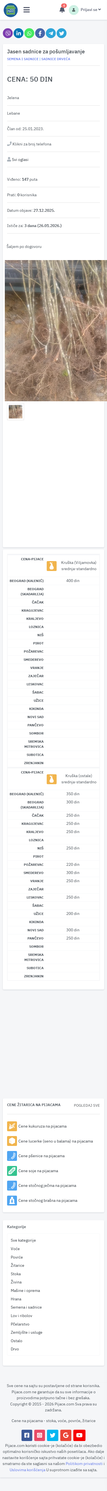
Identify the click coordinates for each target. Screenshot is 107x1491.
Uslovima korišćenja (28, 1469)
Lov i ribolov (21, 1315)
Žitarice (17, 1265)
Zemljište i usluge (26, 1332)
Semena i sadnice (26, 1307)
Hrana (16, 1299)
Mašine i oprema (25, 1290)
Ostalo (16, 1340)
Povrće (17, 1257)
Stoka (16, 1273)
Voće (15, 1248)
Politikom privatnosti (85, 1463)
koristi (31, 1445)
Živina (16, 1282)
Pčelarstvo (20, 1324)
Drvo (15, 1349)
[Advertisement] (53, 485)
